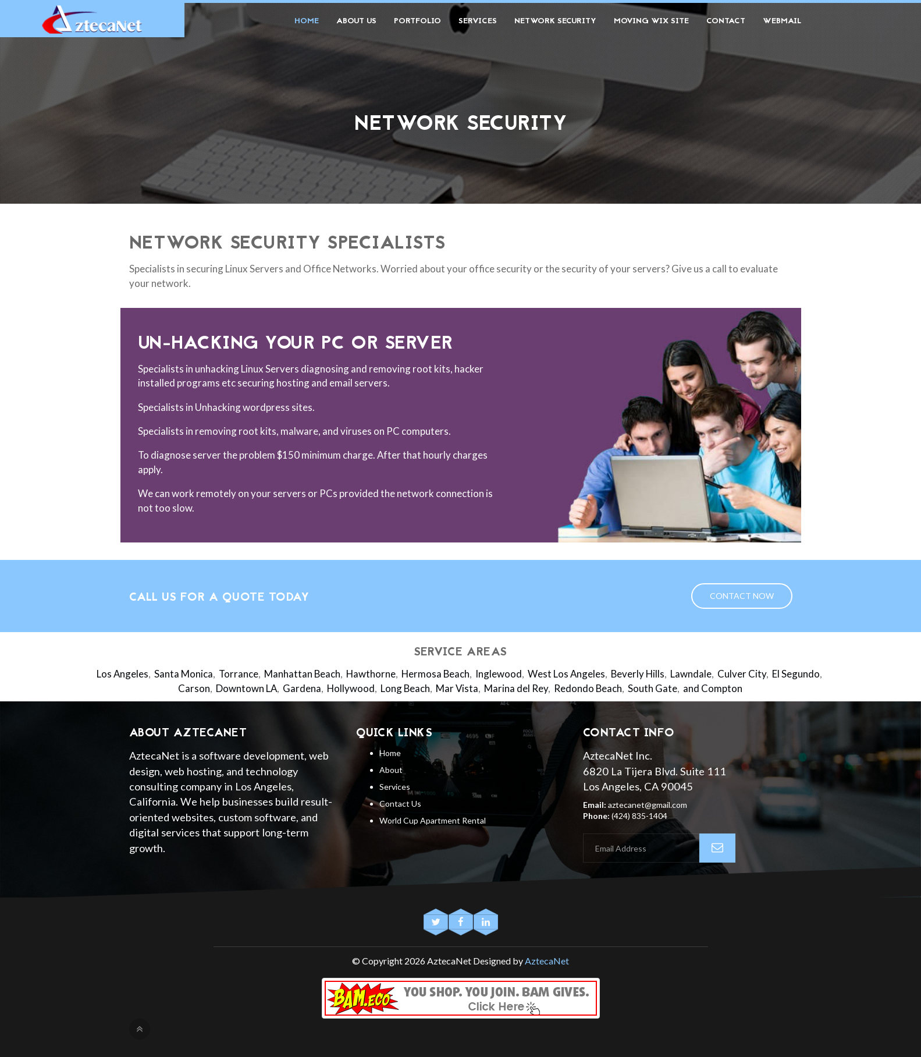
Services (477, 21)
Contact (725, 21)
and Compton (712, 688)
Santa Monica (183, 674)
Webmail (782, 21)
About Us (356, 21)
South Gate (652, 688)
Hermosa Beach (435, 674)
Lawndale (691, 674)
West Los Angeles (566, 674)
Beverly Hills (637, 674)
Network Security (555, 21)
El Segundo (796, 674)
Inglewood (498, 674)
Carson (194, 688)
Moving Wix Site (651, 21)
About (391, 770)
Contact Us (400, 803)
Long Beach (405, 688)
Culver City (741, 674)
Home (306, 21)
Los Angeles (122, 674)
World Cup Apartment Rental (432, 820)
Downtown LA (246, 688)
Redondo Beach (588, 688)
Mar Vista (457, 688)
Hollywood (351, 688)
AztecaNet (547, 960)
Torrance (238, 674)
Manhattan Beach (302, 674)
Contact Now (742, 596)
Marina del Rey (516, 688)
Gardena (302, 688)
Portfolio (417, 21)
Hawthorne (371, 674)
